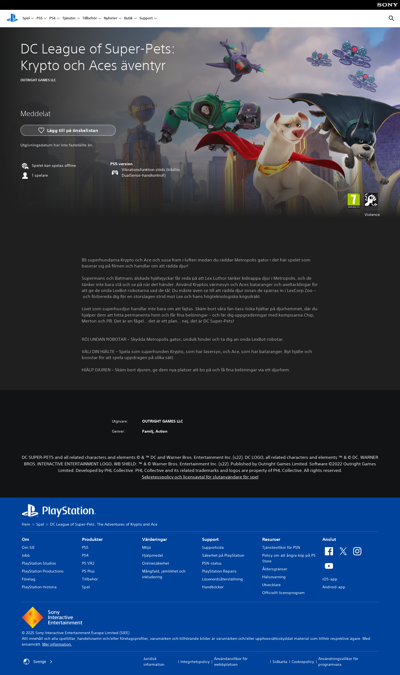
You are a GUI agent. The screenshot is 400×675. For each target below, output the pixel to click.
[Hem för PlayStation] (12, 18)
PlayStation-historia (39, 586)
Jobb (26, 555)
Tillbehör (90, 18)
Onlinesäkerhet (155, 563)
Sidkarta (280, 661)
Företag (28, 579)
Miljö (146, 547)
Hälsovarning (274, 576)
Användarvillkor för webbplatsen (231, 661)
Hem (26, 524)
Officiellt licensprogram (283, 592)
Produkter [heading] (92, 539)
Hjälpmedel (152, 555)
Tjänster (69, 18)
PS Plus (88, 571)
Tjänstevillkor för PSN (281, 547)
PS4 (52, 18)
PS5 (39, 18)
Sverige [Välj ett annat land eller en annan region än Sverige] (38, 661)
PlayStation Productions (43, 571)
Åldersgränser (274, 568)
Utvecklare (271, 584)
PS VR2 (88, 563)
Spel (26, 18)
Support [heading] (210, 539)
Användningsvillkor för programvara (338, 661)
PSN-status (212, 563)
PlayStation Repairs (219, 571)
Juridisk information (153, 661)
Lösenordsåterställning (222, 579)
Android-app (333, 586)
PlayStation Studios (39, 563)
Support (146, 18)
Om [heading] (25, 539)
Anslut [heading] (329, 539)
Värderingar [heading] (154, 539)
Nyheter (110, 18)
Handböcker (213, 586)
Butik (128, 18)
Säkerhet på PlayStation (223, 555)
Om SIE (28, 547)
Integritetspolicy (195, 661)
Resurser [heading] (271, 539)
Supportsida (213, 547)
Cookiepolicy (303, 661)
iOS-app (329, 579)
